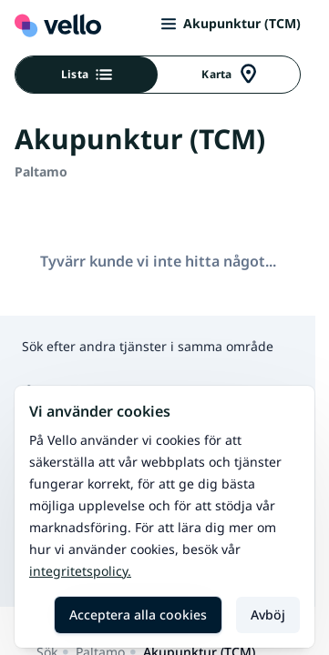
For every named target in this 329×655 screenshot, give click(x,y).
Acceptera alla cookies (138, 614)
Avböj (268, 614)
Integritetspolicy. (80, 570)
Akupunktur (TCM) (231, 23)
